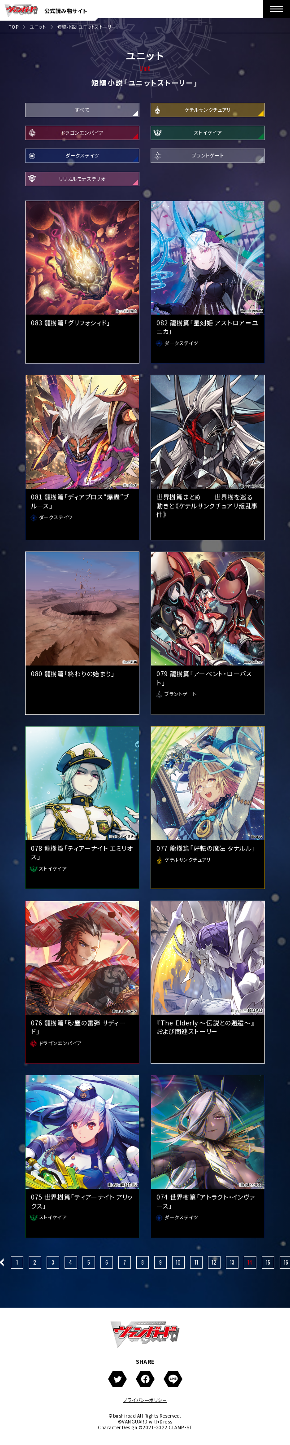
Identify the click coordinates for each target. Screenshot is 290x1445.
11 (196, 1265)
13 (232, 1265)
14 (249, 1265)
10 (178, 1265)
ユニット (38, 26)
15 (268, 1265)
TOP (13, 26)
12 (214, 1265)
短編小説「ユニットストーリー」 (87, 26)
